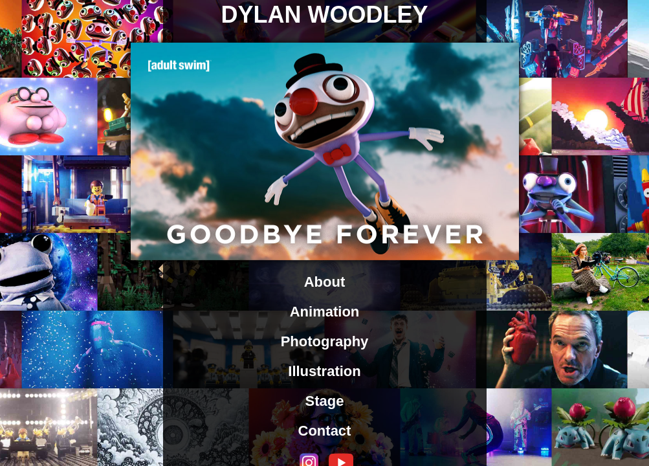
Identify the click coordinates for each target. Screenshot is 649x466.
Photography (325, 341)
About (325, 282)
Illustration (324, 371)
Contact (324, 431)
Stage (324, 401)
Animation (325, 312)
